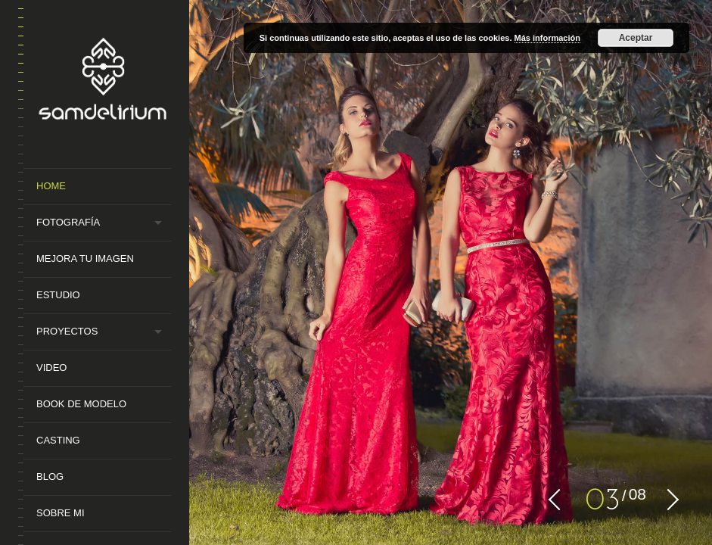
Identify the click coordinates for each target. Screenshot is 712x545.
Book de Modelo (81, 404)
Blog (50, 476)
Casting (58, 440)
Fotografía (68, 222)
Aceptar (636, 38)
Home (51, 186)
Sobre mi (60, 513)
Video (51, 367)
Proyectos (67, 331)
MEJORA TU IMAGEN (85, 258)
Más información (547, 37)
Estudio (58, 295)
